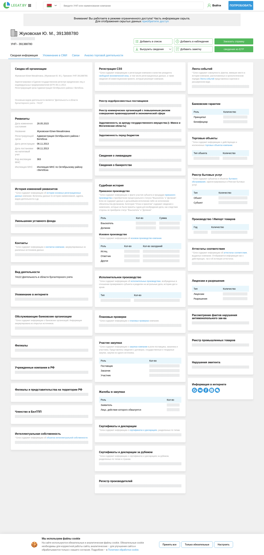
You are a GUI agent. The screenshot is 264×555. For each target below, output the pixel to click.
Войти (216, 5)
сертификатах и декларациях (143, 430)
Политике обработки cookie (123, 549)
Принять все (169, 544)
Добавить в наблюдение (194, 41)
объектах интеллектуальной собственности (67, 438)
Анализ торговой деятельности (103, 55)
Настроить (223, 544)
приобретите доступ (155, 21)
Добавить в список (151, 41)
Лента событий (207, 79)
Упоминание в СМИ (55, 55)
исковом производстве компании (146, 238)
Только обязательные (197, 544)
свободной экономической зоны (114, 76)
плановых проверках (139, 321)
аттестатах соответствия (235, 253)
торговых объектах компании (218, 145)
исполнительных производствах (146, 281)
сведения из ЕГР (234, 49)
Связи (75, 55)
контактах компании (55, 247)
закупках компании (138, 347)
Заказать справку (233, 41)
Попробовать (241, 5)
